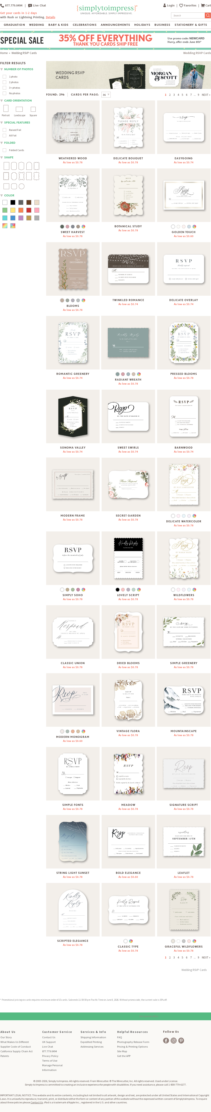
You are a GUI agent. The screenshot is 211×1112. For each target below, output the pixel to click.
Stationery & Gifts (191, 24)
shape (8, 157)
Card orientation (18, 100)
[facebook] (166, 1041)
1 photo (13, 76)
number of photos (18, 69)
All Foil (12, 135)
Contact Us (48, 1037)
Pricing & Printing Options (132, 1046)
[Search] (188, 15)
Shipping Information (93, 1037)
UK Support (49, 1042)
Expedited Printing (91, 1042)
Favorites (190, 5)
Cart (206, 5)
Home (4, 53)
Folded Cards (16, 150)
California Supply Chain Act (16, 1051)
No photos (14, 93)
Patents (4, 1056)
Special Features (17, 122)
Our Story (6, 1037)
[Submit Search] (208, 15)
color (9, 195)
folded (9, 142)
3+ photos (14, 87)
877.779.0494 (11, 6)
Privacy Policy (50, 1056)
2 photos (13, 82)
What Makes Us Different (14, 1042)
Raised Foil (15, 130)
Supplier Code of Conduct (15, 1046)
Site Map (122, 1051)
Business (162, 24)
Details (50, 17)
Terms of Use (49, 1060)
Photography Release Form (133, 1042)
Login (169, 5)
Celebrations (85, 24)
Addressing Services (92, 1046)
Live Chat (37, 6)
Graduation (14, 24)
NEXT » (206, 95)
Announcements (115, 24)
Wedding (36, 24)
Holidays (142, 24)
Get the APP (123, 1056)
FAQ (119, 1037)
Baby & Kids (58, 24)
